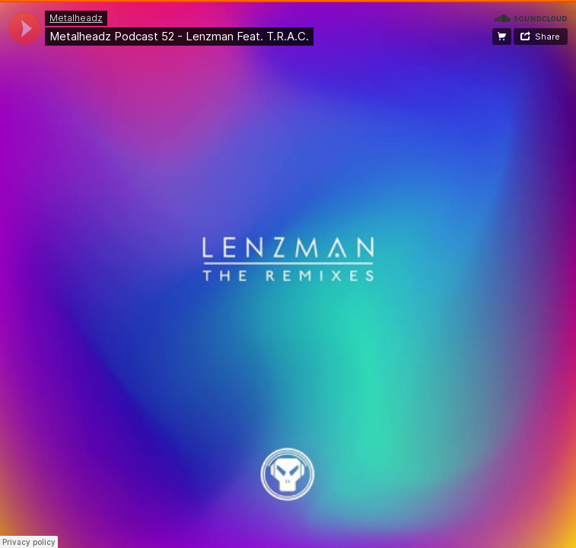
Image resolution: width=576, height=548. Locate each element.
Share (547, 36)
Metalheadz (76, 18)
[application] (24, 28)
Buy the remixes (501, 36)
